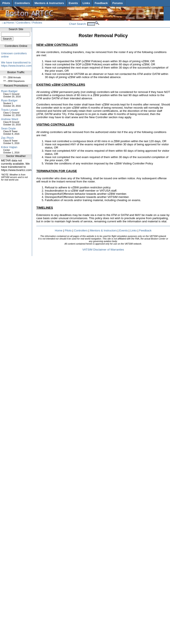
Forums (117, 3)
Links (86, 3)
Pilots (6, 3)
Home (10, 22)
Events (73, 3)
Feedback (101, 3)
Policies (37, 22)
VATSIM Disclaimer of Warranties (103, 249)
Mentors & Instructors (49, 3)
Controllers (22, 3)
